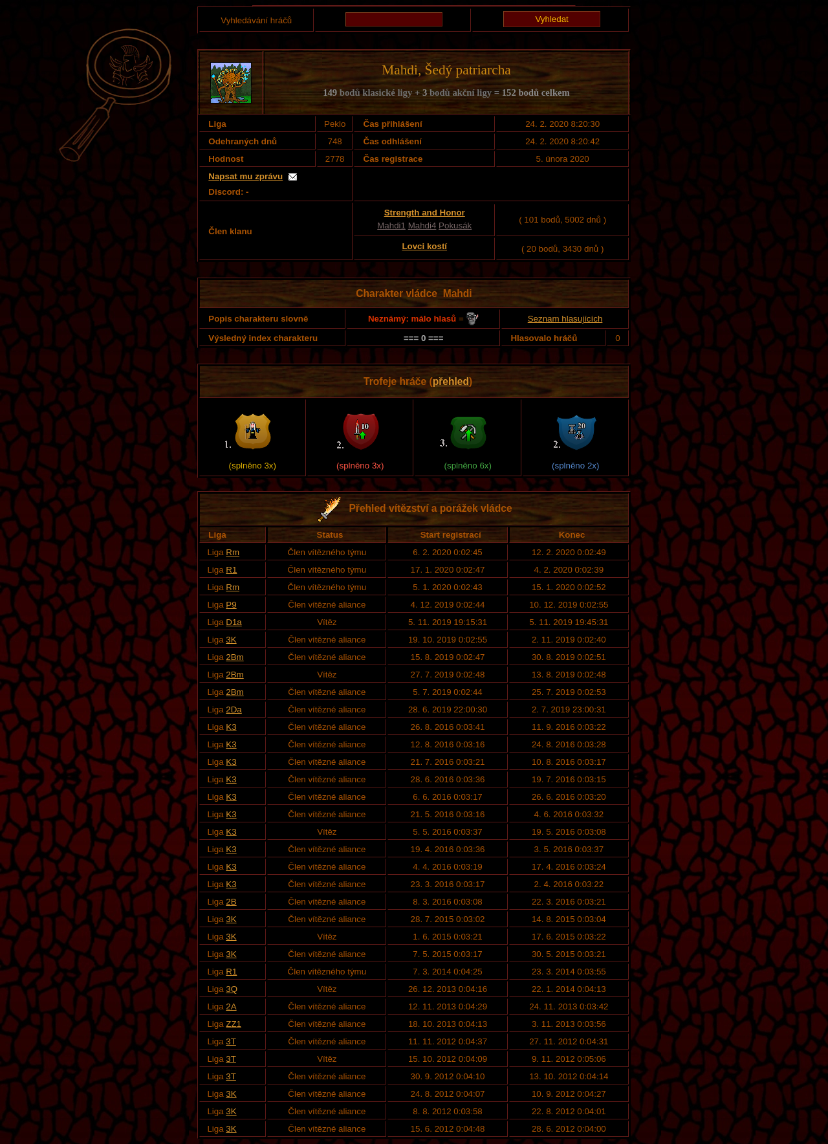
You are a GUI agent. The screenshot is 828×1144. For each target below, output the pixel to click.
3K (231, 639)
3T (231, 1041)
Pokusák (455, 225)
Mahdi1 (391, 225)
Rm (232, 552)
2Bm (234, 657)
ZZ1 (233, 1024)
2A (231, 1006)
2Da (233, 709)
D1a (233, 622)
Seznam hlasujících (565, 319)
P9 (231, 605)
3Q (231, 989)
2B (231, 902)
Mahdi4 (422, 225)
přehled (451, 381)
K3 (231, 727)
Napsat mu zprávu (245, 176)
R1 (231, 570)
